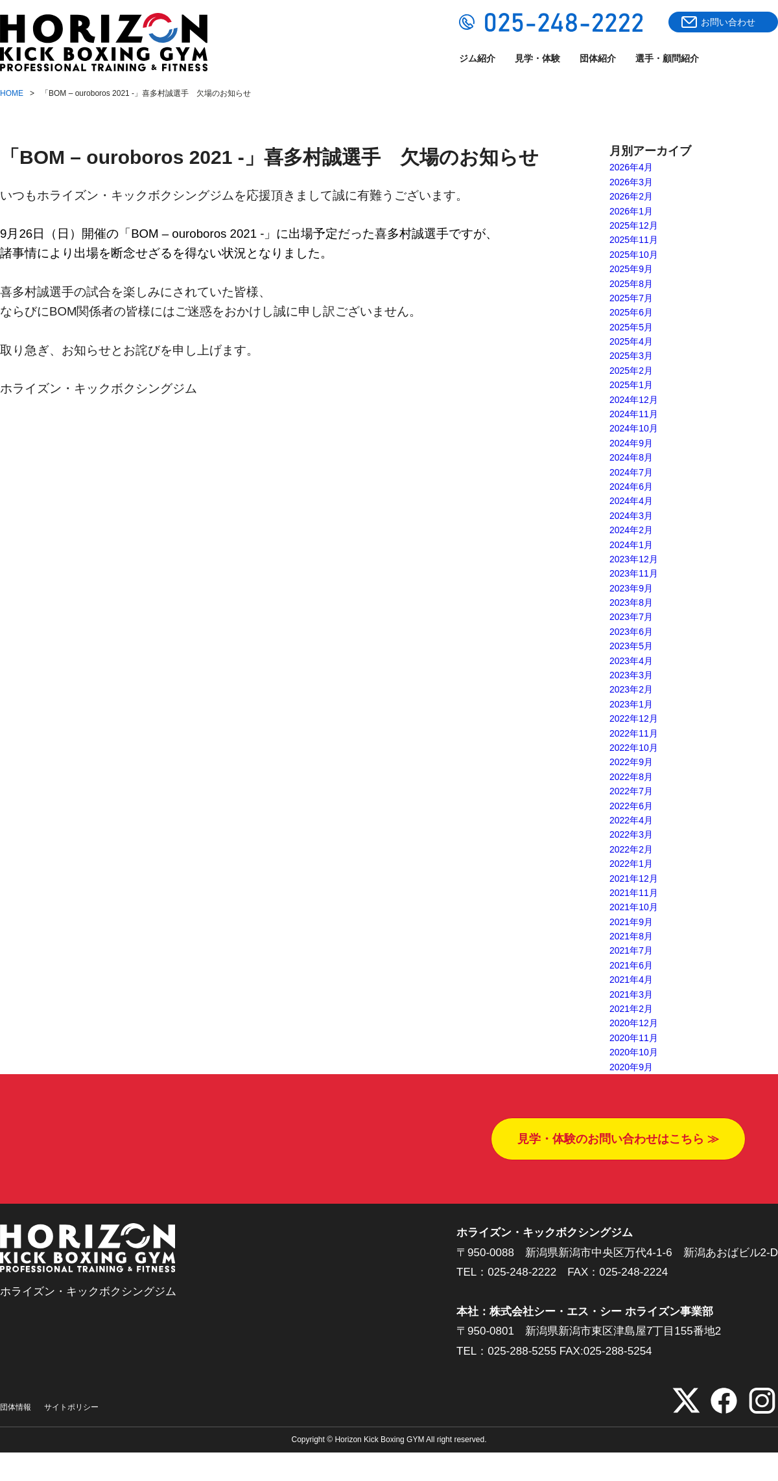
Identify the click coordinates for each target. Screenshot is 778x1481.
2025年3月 (631, 355)
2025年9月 (631, 269)
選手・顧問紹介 (667, 58)
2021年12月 (633, 878)
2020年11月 (633, 1038)
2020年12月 (633, 1023)
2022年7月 (631, 791)
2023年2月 (631, 689)
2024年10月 (633, 428)
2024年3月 (631, 516)
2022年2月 (631, 849)
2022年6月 (631, 806)
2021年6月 (631, 965)
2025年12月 (633, 225)
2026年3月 (631, 182)
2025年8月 (631, 284)
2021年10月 (633, 907)
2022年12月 (633, 718)
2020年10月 (633, 1052)
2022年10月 (633, 747)
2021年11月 (633, 893)
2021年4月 (631, 979)
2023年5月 (631, 646)
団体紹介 (598, 58)
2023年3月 (631, 675)
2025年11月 (633, 240)
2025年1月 (631, 385)
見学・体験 (537, 58)
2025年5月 (631, 327)
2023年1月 (631, 704)
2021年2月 (631, 1009)
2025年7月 (631, 298)
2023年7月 (631, 617)
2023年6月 (631, 631)
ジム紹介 (477, 58)
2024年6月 (631, 486)
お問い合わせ (728, 22)
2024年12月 (633, 400)
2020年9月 (631, 1067)
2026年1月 (631, 211)
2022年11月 (633, 733)
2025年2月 (631, 370)
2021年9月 (631, 922)
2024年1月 (631, 545)
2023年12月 (633, 559)
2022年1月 (631, 863)
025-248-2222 (522, 1272)
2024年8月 (631, 457)
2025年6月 (631, 312)
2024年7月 (631, 472)
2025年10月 (633, 254)
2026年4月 (631, 167)
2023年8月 (631, 602)
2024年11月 (633, 414)
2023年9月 (631, 588)
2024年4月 (631, 501)
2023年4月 (631, 661)
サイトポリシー (71, 1407)
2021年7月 (631, 950)
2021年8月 (631, 936)
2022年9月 (631, 762)
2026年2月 (631, 196)
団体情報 (15, 1407)
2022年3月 (631, 834)
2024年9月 (631, 443)
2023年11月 (633, 573)
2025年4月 (631, 341)
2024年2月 (631, 530)
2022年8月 (631, 777)
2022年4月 (631, 820)
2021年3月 (631, 994)
